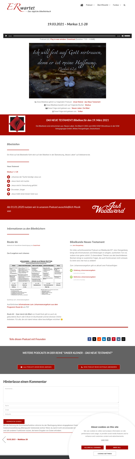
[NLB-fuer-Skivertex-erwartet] (17, 116)
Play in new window (58, 39)
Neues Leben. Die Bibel (80, 108)
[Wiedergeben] (6, 36)
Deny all (115, 447)
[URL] (61, 414)
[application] (67, 36)
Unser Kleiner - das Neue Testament (86, 102)
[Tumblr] (108, 339)
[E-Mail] (123, 339)
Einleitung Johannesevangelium (84, 270)
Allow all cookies (94, 447)
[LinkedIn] (104, 339)
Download (71, 39)
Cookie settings (105, 453)
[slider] (64, 35)
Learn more (104, 440)
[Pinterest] (113, 339)
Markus (88, 105)
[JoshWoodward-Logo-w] (108, 202)
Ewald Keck (36, 245)
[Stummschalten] (123, 36)
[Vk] (118, 339)
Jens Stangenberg (78, 245)
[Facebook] (89, 339)
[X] (94, 339)
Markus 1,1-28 (12, 172)
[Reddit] (99, 339)
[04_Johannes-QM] (36, 258)
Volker (80, 111)
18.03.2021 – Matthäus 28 (17, 439)
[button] (124, 4)
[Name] (61, 405)
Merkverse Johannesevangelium (85, 277)
